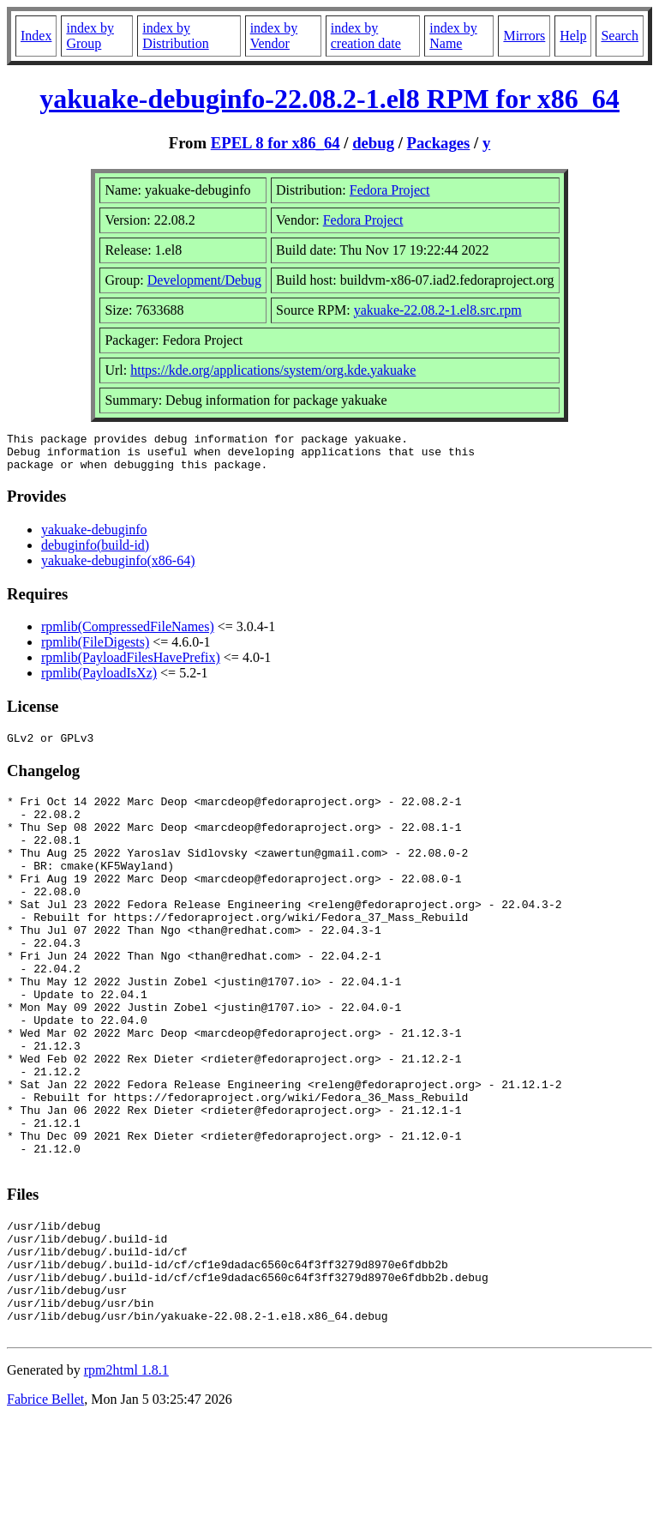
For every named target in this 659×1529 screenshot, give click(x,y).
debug (373, 143)
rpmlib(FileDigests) (95, 649)
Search (619, 35)
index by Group (90, 36)
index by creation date (366, 36)
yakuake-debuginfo (94, 537)
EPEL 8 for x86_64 (275, 143)
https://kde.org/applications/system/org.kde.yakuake (273, 370)
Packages (438, 143)
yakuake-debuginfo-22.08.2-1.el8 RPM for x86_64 (329, 98)
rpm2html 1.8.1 (126, 1478)
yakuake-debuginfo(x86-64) (118, 568)
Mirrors (524, 35)
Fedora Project (390, 190)
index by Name (453, 36)
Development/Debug (204, 280)
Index (36, 35)
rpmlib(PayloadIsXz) (99, 680)
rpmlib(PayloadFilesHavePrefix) (130, 665)
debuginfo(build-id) (95, 552)
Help (573, 35)
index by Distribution (175, 36)
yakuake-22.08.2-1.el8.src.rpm (438, 310)
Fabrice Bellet (45, 1507)
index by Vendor (274, 36)
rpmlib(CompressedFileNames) (127, 634)
